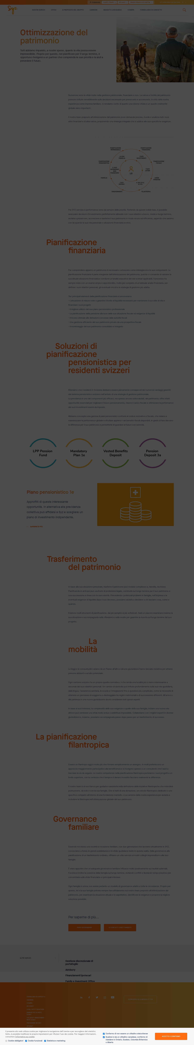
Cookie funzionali (35, 1040)
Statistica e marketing (56, 1040)
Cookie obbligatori (15, 1040)
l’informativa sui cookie (24, 1036)
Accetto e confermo (171, 1036)
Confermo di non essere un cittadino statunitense (127, 1033)
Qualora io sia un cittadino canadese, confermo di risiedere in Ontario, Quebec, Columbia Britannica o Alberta (126, 1040)
